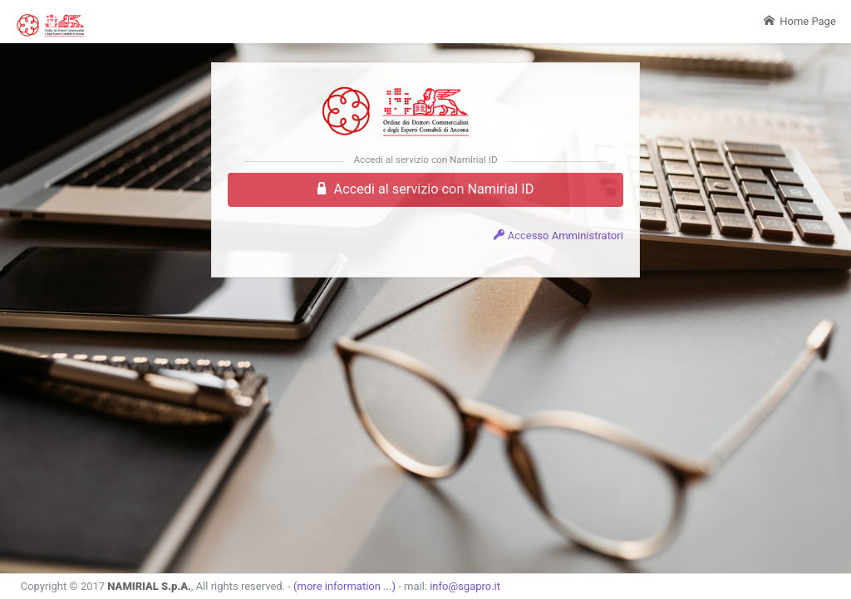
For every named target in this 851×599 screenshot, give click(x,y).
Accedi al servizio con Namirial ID (425, 189)
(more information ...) (344, 586)
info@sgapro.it (465, 586)
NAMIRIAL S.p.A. (149, 586)
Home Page (800, 21)
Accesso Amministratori (558, 235)
